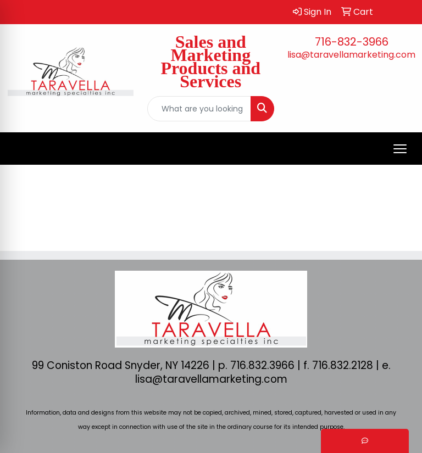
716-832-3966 (351, 41)
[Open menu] (400, 149)
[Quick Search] (199, 108)
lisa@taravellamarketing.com (351, 54)
